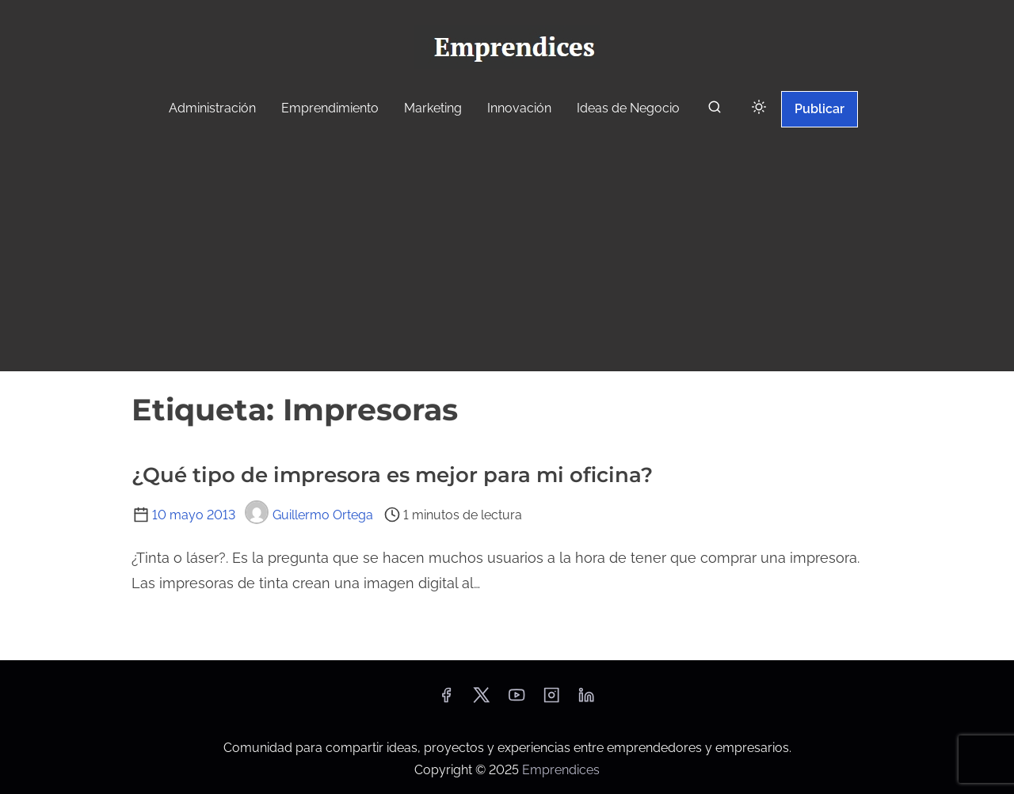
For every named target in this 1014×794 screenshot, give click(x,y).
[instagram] (551, 700)
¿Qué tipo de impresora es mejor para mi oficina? (392, 475)
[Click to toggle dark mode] (759, 108)
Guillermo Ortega (309, 514)
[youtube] (516, 700)
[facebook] (446, 700)
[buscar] (714, 110)
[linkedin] (586, 700)
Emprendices (561, 769)
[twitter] (481, 700)
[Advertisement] (507, 252)
